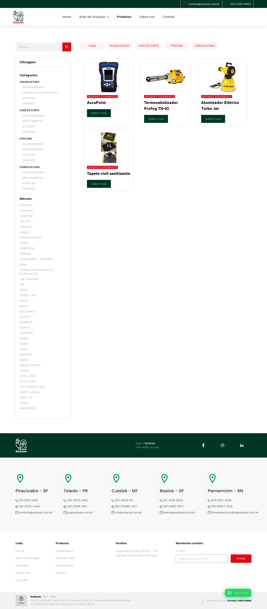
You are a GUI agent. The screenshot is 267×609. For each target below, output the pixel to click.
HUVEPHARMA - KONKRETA (36, 259)
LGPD (21, 600)
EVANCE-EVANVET (31, 237)
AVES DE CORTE (29, 110)
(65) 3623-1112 (122, 500)
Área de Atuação (28, 558)
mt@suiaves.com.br (127, 512)
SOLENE (24, 371)
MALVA (24, 301)
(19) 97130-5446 (28, 506)
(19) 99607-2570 (220, 506)
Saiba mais (99, 113)
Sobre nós (146, 17)
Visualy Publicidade (239, 600)
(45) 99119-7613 (75, 506)
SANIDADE (29, 103)
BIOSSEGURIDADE (33, 87)
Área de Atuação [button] (92, 17)
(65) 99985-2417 (124, 506)
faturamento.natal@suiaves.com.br (229, 512)
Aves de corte (65, 558)
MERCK (24, 306)
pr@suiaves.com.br (78, 512)
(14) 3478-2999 (171, 500)
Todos (92, 46)
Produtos (124, 17)
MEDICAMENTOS (33, 121)
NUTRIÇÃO (29, 98)
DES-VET (25, 221)
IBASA (23, 264)
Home (66, 17)
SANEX (24, 349)
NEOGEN (25, 317)
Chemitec (26, 211)
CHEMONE (26, 216)
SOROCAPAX (28, 376)
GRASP (24, 243)
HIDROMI (25, 254)
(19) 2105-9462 (240, 4)
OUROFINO (26, 333)
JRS (22, 284)
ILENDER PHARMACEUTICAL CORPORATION (36, 272)
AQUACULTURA (29, 82)
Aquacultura (64, 551)
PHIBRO (24, 338)
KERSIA (24, 290)
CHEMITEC (26, 205)
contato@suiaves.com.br (204, 4)
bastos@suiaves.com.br (177, 512)
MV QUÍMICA (28, 311)
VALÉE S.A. (26, 397)
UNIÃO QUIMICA (30, 392)
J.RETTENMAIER (29, 279)
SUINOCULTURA (30, 167)
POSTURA (26, 139)
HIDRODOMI (27, 248)
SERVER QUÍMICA (30, 365)
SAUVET (24, 360)
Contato (168, 17)
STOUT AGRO (28, 381)
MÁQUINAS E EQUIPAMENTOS (41, 92)
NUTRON (25, 327)
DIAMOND (26, 227)
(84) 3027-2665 (220, 500)
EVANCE (25, 232)
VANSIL (24, 403)
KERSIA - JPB (27, 295)
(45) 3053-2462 (76, 500)
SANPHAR (26, 354)
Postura (61, 573)
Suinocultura (65, 565)
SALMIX (24, 344)
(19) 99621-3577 (172, 506)
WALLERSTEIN (28, 408)
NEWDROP (26, 322)
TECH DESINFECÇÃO (32, 387)
